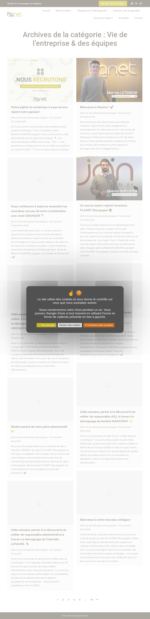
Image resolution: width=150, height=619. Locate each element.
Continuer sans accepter (99, 325)
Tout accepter (46, 325)
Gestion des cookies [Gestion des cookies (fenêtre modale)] (69, 325)
